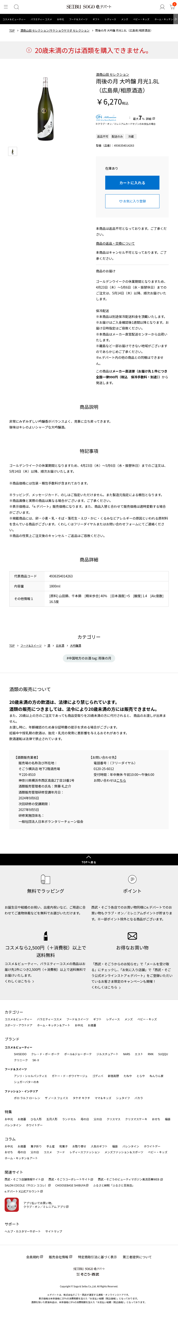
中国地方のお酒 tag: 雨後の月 (89, 658)
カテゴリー (14, 1012)
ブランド (12, 1039)
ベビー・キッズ (141, 19)
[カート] (172, 7)
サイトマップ (53, 1231)
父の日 (98, 1119)
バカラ (139, 1098)
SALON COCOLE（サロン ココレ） (26, 1185)
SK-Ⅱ (36, 1060)
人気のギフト (99, 1146)
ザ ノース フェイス (56, 1098)
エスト (139, 1054)
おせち (156, 1119)
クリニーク (21, 1060)
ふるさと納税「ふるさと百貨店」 (114, 1185)
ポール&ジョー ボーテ (78, 1054)
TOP (12, 30)
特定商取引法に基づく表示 (97, 1257)
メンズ (124, 19)
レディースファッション (85, 1152)
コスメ (48, 1152)
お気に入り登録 (134, 201)
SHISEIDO (20, 1054)
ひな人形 (36, 1119)
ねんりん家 (156, 1076)
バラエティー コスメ (41, 19)
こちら (121, 780)
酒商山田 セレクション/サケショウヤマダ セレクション (54, 30)
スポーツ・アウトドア (18, 1025)
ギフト (96, 19)
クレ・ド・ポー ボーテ (45, 1054)
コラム (10, 1139)
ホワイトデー (34, 1125)
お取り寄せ (79, 1146)
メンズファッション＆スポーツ (124, 1152)
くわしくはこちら (18, 981)
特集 (8, 1111)
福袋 (167, 1119)
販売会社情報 (58, 1257)
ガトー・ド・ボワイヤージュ (70, 1076)
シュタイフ (123, 1098)
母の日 (85, 1119)
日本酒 (60, 645)
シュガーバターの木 (26, 1082)
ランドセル (69, 1119)
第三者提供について (137, 1257)
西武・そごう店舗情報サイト (23, 1179)
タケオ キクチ (81, 1098)
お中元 (60, 19)
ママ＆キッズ (103, 1098)
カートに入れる (132, 182)
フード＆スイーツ (78, 19)
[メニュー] (5, 7)
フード (61, 1152)
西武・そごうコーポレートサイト (69, 1179)
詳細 (148, 119)
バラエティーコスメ (49, 1019)
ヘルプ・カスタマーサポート (23, 1231)
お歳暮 (92, 1025)
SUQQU (163, 1054)
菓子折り (36, 1146)
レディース (110, 19)
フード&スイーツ (31, 645)
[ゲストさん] (163, 7)
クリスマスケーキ (136, 1119)
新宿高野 (113, 1076)
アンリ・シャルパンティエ (30, 1076)
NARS (126, 1054)
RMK (150, 1054)
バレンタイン (13, 1125)
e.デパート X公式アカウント (22, 1191)
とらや (141, 1076)
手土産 (50, 1146)
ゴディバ (97, 1076)
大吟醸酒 (75, 645)
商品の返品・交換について (115, 243)
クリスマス (114, 1119)
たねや (128, 1076)
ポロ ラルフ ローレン (27, 1098)
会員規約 (32, 1257)
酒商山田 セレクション (112, 74)
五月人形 (51, 1119)
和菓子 (63, 1146)
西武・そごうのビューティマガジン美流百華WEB (129, 1179)
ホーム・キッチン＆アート (53, 1025)
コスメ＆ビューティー (14, 19)
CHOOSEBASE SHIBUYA (70, 1185)
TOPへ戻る (89, 862)
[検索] (15, 7)
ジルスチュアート (107, 1054)
